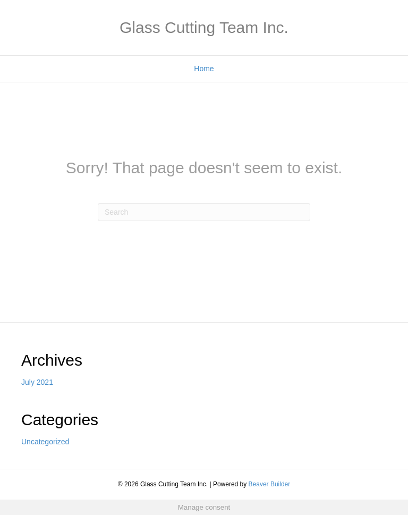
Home (204, 68)
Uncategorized (45, 441)
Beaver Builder (270, 484)
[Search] (204, 212)
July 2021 (37, 382)
